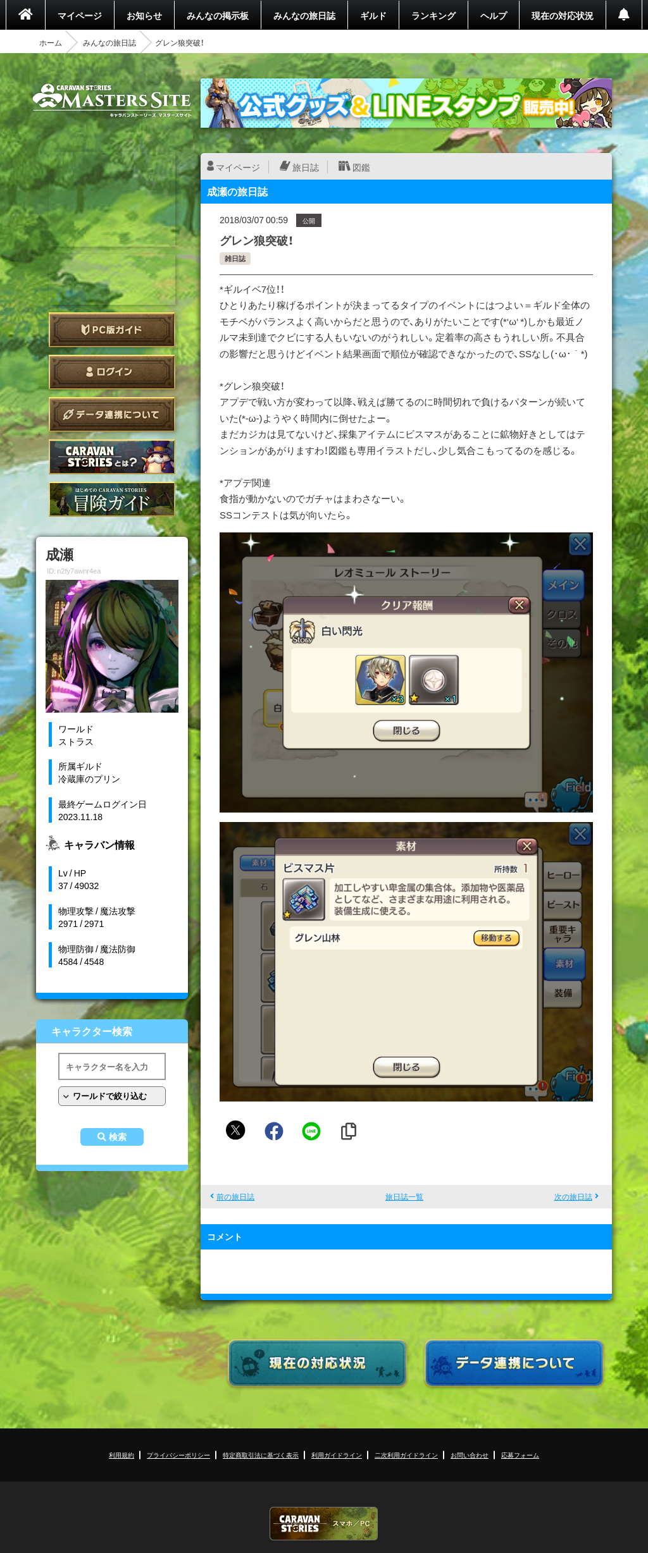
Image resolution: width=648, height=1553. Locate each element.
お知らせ (144, 15)
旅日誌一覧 (404, 1196)
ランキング (433, 15)
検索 (118, 1137)
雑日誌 (235, 258)
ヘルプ (493, 15)
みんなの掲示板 (218, 15)
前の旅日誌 (235, 1196)
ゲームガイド (112, 499)
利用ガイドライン (336, 1454)
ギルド (373, 15)
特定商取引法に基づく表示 (261, 1454)
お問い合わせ (470, 1454)
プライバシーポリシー (178, 1454)
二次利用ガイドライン (406, 1454)
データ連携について (112, 414)
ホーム (50, 42)
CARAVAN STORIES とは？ (112, 456)
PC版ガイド (112, 329)
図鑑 (361, 167)
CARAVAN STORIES (324, 1523)
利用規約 (121, 1454)
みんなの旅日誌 (304, 15)
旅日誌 (305, 167)
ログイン (112, 372)
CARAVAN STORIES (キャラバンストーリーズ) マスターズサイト (112, 100)
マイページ (80, 15)
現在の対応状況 (563, 15)
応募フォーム (520, 1454)
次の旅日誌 (573, 1196)
